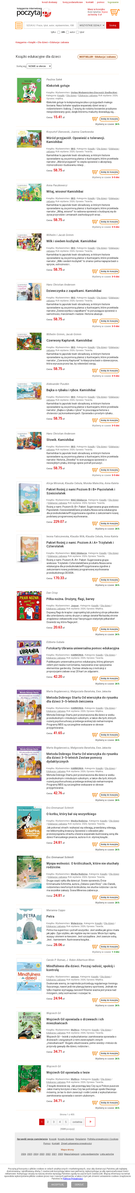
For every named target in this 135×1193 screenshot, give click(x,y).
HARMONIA (77, 655)
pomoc (100, 2)
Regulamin (80, 1139)
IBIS (73, 148)
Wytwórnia (76, 923)
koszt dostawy (49, 2)
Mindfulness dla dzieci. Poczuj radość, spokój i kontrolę (80, 968)
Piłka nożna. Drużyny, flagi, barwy (70, 599)
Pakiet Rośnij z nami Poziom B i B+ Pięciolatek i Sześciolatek (80, 491)
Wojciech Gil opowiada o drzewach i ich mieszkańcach (75, 1021)
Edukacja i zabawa (87, 95)
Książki (61, 95)
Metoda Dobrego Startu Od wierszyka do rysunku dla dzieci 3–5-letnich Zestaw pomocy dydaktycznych (82, 757)
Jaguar (75, 605)
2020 (60, 1154)
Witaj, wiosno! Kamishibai (64, 191)
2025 (29, 1154)
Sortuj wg (21, 66)
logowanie (113, 2)
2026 (23, 1154)
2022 (48, 1154)
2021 (54, 1154)
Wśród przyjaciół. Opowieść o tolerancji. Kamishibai (75, 140)
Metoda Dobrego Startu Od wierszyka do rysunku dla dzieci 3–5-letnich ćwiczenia (82, 699)
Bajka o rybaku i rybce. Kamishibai (71, 390)
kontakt (90, 2)
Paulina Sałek (54, 79)
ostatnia (77, 1122)
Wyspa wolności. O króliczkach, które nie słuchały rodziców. (82, 865)
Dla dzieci (71, 95)
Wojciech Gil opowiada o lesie (68, 1072)
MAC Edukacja (79, 500)
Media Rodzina (79, 820)
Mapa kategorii (71, 1154)
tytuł (82, 32)
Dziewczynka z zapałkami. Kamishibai (73, 291)
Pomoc (47, 1143)
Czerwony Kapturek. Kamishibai (69, 340)
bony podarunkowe (73, 2)
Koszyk (53, 1139)
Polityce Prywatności (73, 1178)
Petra (50, 916)
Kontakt (56, 1143)
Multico (75, 1030)
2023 (42, 1154)
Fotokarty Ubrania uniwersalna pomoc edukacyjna (82, 648)
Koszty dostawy (66, 1139)
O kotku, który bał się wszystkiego (71, 814)
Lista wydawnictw (90, 1154)
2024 (35, 1154)
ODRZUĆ (79, 1184)
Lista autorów (107, 1154)
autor (72, 32)
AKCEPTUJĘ (57, 1184)
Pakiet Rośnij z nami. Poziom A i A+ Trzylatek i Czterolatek (80, 544)
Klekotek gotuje (58, 85)
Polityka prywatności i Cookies (102, 1139)
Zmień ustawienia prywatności (76, 1143)
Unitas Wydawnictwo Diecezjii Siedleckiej (94, 92)
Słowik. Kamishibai (60, 440)
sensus (75, 976)
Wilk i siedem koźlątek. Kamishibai (71, 241)
